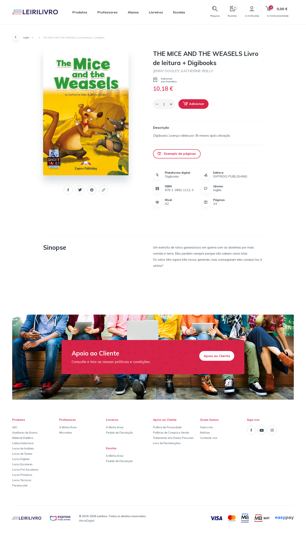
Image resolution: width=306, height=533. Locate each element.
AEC (14, 427)
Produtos (79, 12)
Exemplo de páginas (177, 154)
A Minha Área (67, 427)
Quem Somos (209, 420)
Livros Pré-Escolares (25, 469)
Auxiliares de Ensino (24, 432)
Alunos (133, 12)
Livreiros (156, 12)
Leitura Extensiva (22, 443)
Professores (107, 12)
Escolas (179, 12)
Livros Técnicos (21, 480)
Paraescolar (20, 485)
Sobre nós (206, 427)
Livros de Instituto (23, 448)
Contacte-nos (208, 437)
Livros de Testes (22, 453)
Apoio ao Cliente (217, 356)
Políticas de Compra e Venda (171, 432)
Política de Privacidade (167, 427)
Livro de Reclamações (167, 443)
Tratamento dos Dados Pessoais (173, 437)
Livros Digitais (21, 459)
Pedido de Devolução (119, 432)
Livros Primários (22, 474)
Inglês (26, 37)
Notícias (205, 432)
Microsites (65, 432)
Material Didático (22, 437)
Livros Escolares (22, 464)
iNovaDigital (86, 520)
